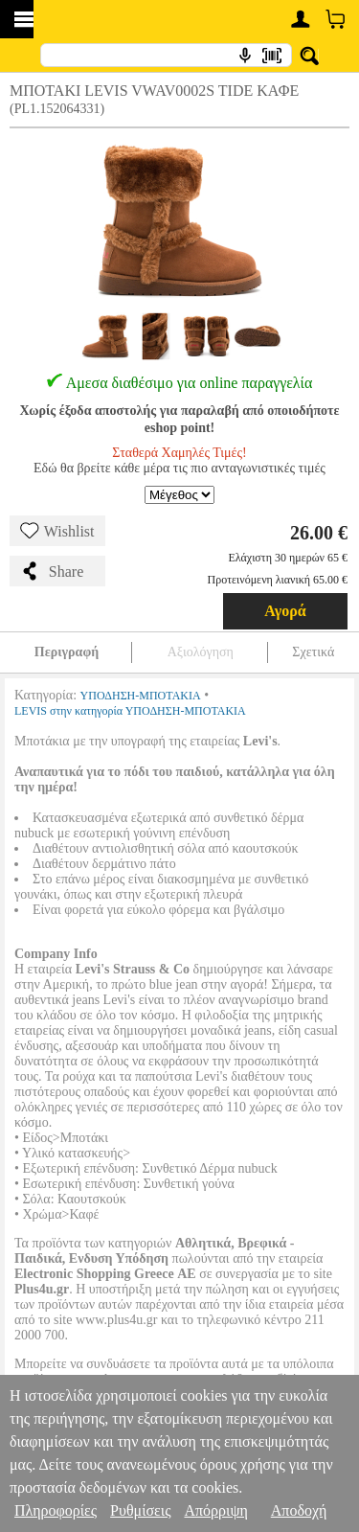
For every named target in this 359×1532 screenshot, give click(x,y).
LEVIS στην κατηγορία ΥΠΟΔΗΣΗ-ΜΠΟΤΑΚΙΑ (130, 711)
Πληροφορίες (55, 1510)
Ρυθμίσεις (140, 1510)
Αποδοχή (299, 1510)
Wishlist (57, 530)
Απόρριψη (215, 1510)
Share (51, 571)
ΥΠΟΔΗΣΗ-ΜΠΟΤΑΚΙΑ (140, 695)
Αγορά (285, 611)
